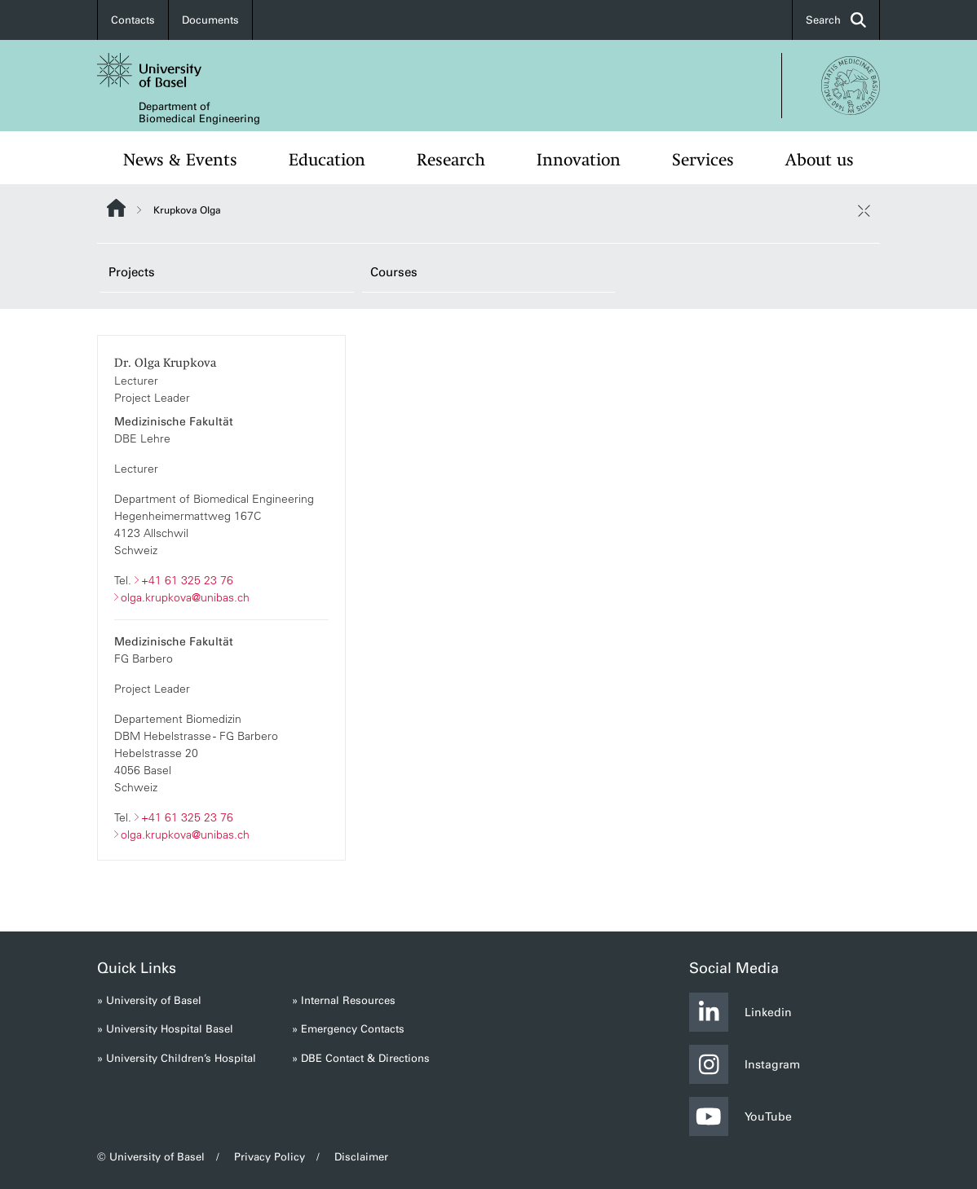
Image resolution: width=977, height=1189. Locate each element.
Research (451, 160)
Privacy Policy (269, 1157)
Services (703, 160)
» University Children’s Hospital (176, 1058)
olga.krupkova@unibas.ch (185, 596)
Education (327, 160)
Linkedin (740, 1012)
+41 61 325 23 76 (187, 579)
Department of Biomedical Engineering (199, 112)
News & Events (180, 160)
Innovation (579, 160)
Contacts (133, 20)
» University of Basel (149, 1000)
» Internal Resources (344, 1000)
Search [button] (836, 20)
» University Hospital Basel (165, 1029)
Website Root (116, 208)
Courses (394, 272)
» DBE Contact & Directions (361, 1058)
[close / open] (863, 210)
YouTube (740, 1116)
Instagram (744, 1064)
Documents (210, 20)
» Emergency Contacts (348, 1029)
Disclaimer (361, 1157)
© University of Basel (151, 1157)
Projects (131, 272)
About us (819, 160)
